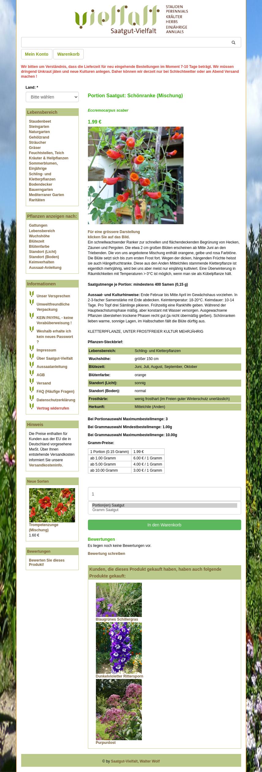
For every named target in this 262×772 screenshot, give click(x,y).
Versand (44, 383)
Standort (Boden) (44, 257)
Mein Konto (36, 54)
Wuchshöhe (39, 236)
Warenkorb (68, 54)
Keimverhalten (42, 262)
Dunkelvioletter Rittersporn (119, 676)
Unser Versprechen (53, 296)
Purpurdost (106, 742)
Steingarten (39, 126)
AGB (41, 375)
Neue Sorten (38, 481)
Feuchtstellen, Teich (46, 153)
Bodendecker (40, 184)
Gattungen (38, 225)
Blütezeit (36, 241)
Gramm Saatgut (164, 510)
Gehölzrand (39, 137)
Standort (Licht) (42, 252)
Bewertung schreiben (106, 553)
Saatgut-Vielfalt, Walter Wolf (135, 761)
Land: (32, 87)
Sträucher (37, 142)
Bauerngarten (41, 189)
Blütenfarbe (39, 246)
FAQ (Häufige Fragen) (55, 391)
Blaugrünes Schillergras (117, 619)
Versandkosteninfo (45, 465)
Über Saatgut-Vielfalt (55, 358)
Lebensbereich (42, 231)
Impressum (46, 350)
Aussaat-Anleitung (45, 267)
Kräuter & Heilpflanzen (49, 158)
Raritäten (37, 200)
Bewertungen (39, 551)
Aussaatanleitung (52, 367)
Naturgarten (39, 132)
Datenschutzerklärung (56, 400)
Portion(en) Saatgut (164, 505)
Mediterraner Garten (46, 195)
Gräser (35, 148)
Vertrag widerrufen (53, 408)
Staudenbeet (40, 121)
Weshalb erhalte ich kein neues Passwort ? (55, 336)
